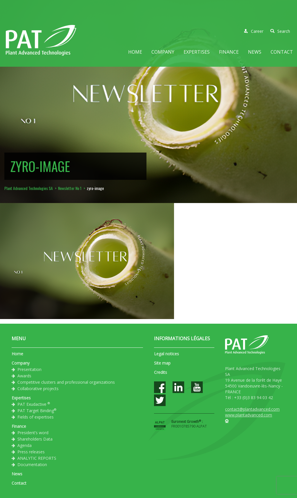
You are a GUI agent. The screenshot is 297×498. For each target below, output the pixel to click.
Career (253, 31)
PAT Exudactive (33, 404)
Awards (24, 376)
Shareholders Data (34, 439)
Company (162, 52)
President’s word (32, 432)
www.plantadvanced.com (248, 415)
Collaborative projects (38, 388)
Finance (229, 52)
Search (280, 31)
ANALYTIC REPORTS (36, 458)
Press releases (31, 451)
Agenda (24, 445)
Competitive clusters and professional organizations (66, 382)
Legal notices (166, 353)
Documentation (32, 464)
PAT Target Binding (36, 410)
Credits (160, 372)
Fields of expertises (35, 417)
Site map (162, 363)
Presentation (29, 369)
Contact (282, 52)
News (254, 52)
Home (135, 52)
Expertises (197, 52)
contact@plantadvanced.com (252, 409)
